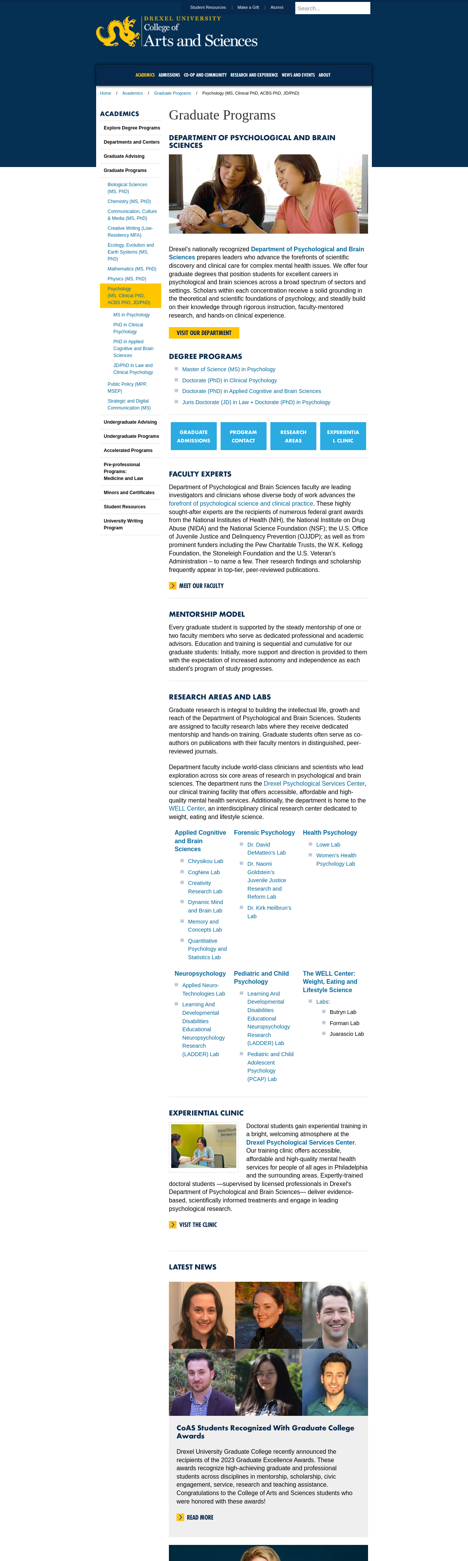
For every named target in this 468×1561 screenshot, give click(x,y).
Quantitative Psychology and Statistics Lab (207, 949)
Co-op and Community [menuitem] (205, 75)
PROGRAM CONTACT (243, 436)
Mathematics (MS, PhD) (132, 269)
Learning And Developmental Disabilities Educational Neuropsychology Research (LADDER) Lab (203, 1029)
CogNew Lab (204, 872)
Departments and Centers (132, 142)
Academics (133, 93)
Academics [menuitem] (145, 75)
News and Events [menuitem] (298, 75)
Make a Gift (255, 7)
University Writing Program (123, 524)
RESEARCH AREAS (293, 436)
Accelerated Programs (128, 450)
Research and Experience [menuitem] (254, 75)
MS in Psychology (131, 315)
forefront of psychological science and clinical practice (241, 503)
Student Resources (216, 7)
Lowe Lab (328, 845)
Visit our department (204, 333)
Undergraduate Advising (130, 422)
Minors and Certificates (129, 492)
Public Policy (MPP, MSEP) (127, 388)
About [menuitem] (325, 75)
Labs (322, 1002)
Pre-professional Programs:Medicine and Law (123, 471)
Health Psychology (330, 832)
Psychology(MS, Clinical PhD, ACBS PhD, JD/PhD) (129, 295)
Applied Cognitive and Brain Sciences (200, 840)
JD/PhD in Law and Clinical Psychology (133, 369)
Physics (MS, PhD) (127, 279)
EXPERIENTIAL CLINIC (343, 436)
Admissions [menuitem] (169, 75)
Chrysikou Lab (205, 861)
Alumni (284, 7)
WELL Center (187, 808)
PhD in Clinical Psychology (128, 328)
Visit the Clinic (198, 1224)
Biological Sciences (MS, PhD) (127, 188)
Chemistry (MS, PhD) (129, 201)
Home (105, 93)
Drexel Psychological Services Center (314, 783)
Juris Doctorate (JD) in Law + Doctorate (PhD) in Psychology (256, 402)
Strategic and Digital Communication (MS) (129, 404)
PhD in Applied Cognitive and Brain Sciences (133, 348)
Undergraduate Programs (131, 436)
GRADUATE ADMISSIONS (193, 436)
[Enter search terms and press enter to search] (337, 8)
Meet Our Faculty (201, 586)
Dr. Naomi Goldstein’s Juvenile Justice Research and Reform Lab (266, 880)
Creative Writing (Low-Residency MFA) (130, 232)
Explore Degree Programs (132, 128)
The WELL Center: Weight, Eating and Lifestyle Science (330, 981)
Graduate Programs (172, 93)
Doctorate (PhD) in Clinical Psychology (229, 380)
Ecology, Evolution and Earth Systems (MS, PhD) (131, 252)
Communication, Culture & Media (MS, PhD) (132, 215)
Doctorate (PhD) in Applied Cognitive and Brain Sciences (251, 391)
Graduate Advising (124, 156)
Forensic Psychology (264, 832)
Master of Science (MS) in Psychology (228, 369)
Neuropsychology (200, 973)
